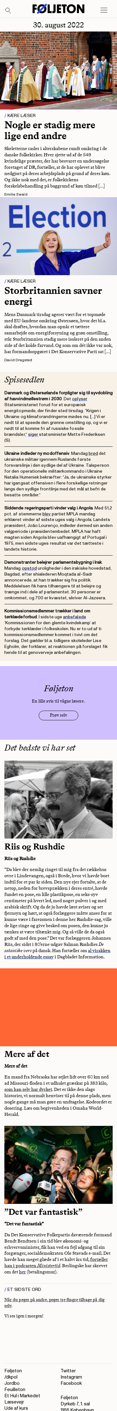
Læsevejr (14, 1402)
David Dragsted (18, 360)
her (22, 1272)
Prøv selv (58, 715)
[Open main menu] (104, 10)
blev (46, 514)
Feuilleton (14, 1389)
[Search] (8, 11)
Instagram (71, 1377)
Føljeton (13, 1371)
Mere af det (26, 1053)
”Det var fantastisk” (43, 1211)
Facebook (71, 1383)
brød (93, 453)
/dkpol (10, 1377)
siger (33, 434)
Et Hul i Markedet (22, 1396)
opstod (29, 568)
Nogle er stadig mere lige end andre (49, 130)
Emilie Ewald (15, 194)
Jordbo (12, 1383)
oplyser (79, 399)
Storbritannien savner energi (53, 296)
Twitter (68, 1371)
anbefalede (74, 617)
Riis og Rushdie (34, 846)
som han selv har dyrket (28, 1089)
